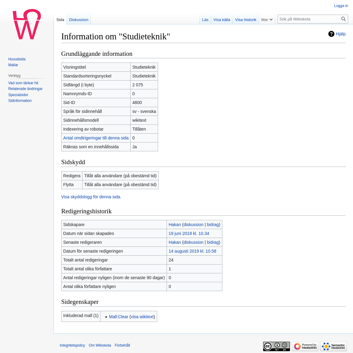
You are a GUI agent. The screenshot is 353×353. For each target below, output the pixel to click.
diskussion (193, 224)
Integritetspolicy (72, 345)
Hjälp (341, 33)
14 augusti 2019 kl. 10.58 (192, 251)
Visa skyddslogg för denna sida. (91, 196)
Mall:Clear (118, 316)
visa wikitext (142, 316)
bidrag (213, 224)
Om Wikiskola (100, 345)
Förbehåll (122, 345)
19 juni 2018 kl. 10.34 (189, 233)
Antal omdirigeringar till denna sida (96, 137)
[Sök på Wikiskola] (312, 19)
